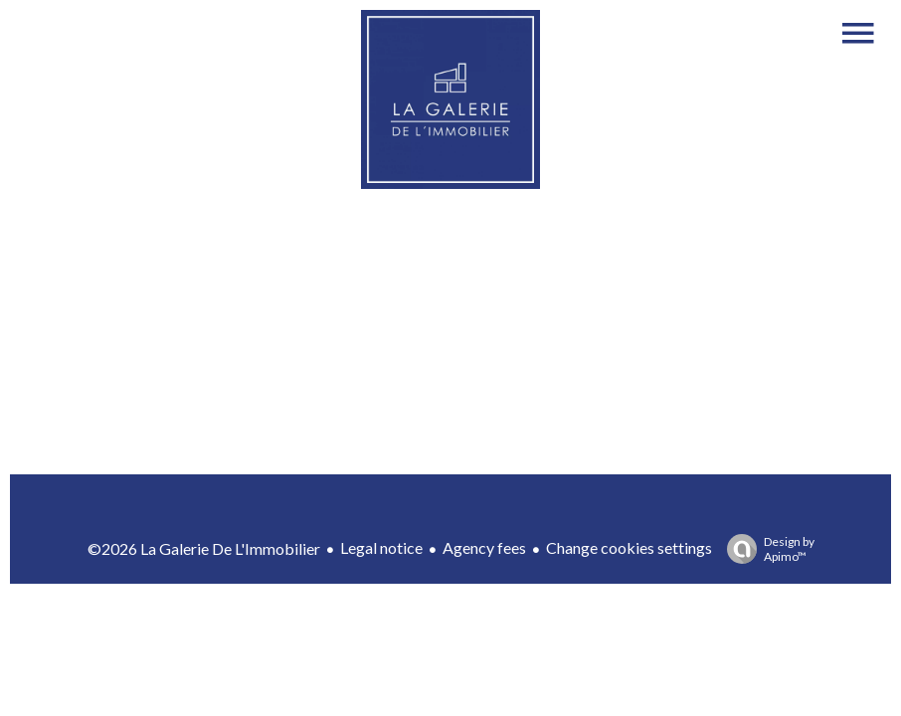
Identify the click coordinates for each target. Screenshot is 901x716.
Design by (765, 549)
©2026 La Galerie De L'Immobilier (204, 548)
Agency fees (484, 547)
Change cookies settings (629, 547)
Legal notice (381, 547)
